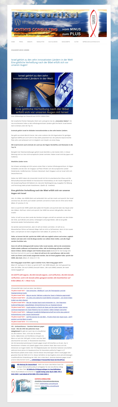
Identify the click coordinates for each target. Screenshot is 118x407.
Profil (21, 42)
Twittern (37, 389)
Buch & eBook (53, 42)
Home (13, 42)
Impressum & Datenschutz (91, 42)
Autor (76, 42)
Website (29, 42)
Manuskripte (66, 42)
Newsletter (40, 42)
